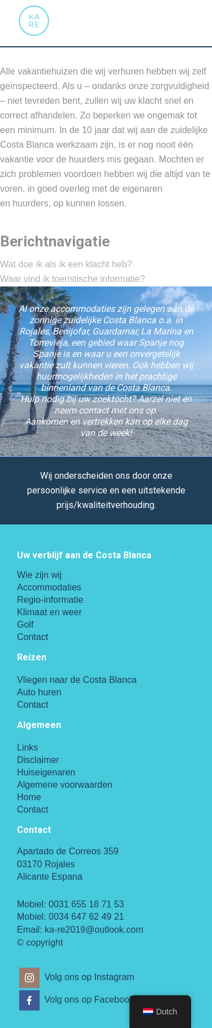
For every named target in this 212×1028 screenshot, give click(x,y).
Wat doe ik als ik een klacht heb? (66, 264)
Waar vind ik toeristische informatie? (72, 279)
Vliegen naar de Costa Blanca (77, 680)
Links (27, 747)
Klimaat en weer (49, 612)
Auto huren (39, 692)
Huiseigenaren (46, 772)
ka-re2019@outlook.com (94, 929)
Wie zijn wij (39, 575)
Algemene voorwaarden (65, 784)
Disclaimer (38, 760)
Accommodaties (49, 587)
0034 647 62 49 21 (86, 916)
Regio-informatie (50, 600)
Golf (25, 624)
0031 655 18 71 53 (86, 904)
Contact (32, 637)
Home (29, 797)
